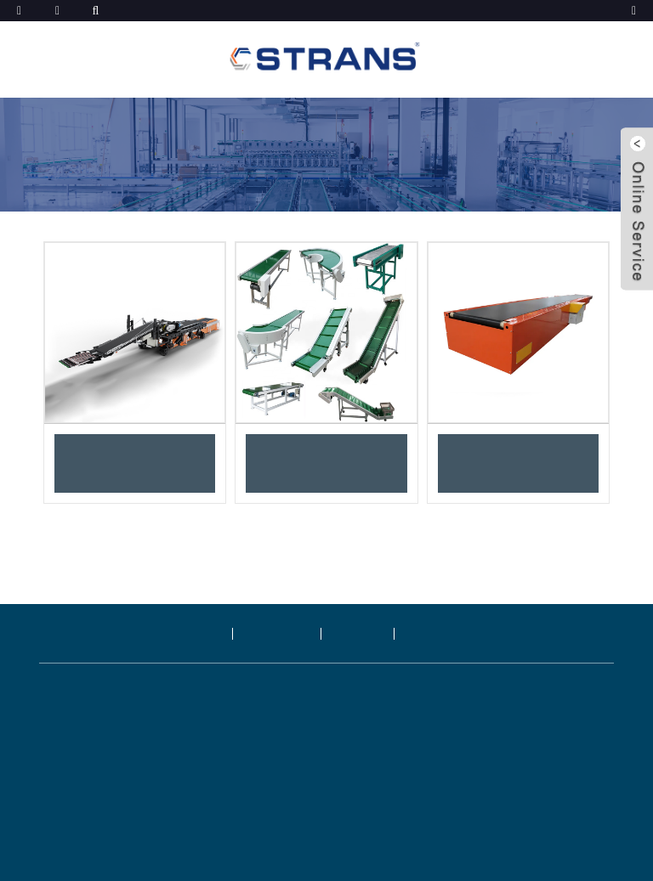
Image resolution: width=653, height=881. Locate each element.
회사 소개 (278, 634)
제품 (203, 634)
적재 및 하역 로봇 (134, 463)
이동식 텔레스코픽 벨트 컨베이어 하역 (518, 463)
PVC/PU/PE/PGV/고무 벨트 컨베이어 (326, 463)
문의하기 (438, 634)
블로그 (359, 634)
